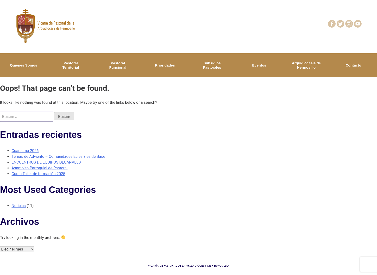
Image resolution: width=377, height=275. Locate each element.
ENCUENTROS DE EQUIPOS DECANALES (46, 162)
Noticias (19, 205)
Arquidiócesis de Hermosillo (306, 65)
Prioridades (165, 65)
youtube (361, 22)
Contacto (353, 65)
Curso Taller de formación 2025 (38, 173)
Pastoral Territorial (71, 65)
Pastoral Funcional (117, 65)
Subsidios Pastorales (212, 65)
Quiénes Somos (23, 65)
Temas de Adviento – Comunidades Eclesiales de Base (58, 156)
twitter (342, 22)
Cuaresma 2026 (25, 150)
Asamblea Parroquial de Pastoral (40, 168)
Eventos (259, 65)
